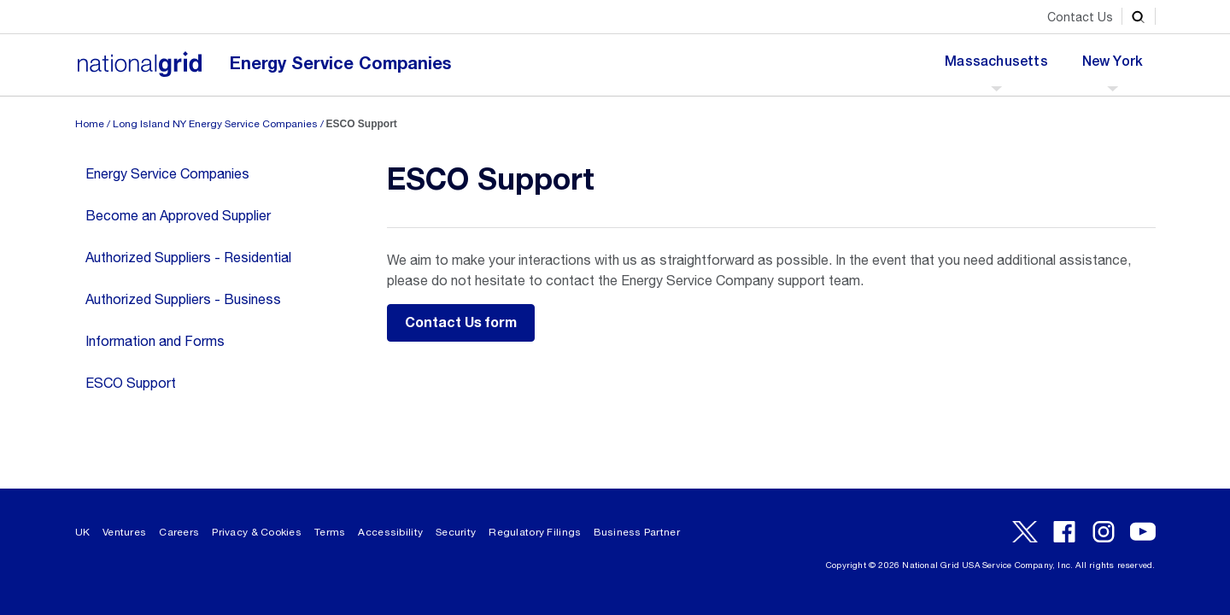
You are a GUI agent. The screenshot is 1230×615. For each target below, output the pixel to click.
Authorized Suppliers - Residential (188, 257)
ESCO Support (130, 382)
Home (89, 124)
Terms (329, 532)
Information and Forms (155, 340)
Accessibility (390, 532)
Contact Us (1080, 17)
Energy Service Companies (340, 64)
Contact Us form (461, 323)
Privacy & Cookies (257, 532)
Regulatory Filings (535, 532)
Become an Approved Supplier (178, 215)
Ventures (124, 532)
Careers (179, 532)
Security (456, 532)
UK (83, 532)
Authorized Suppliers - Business (183, 299)
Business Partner (636, 532)
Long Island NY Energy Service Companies (215, 124)
